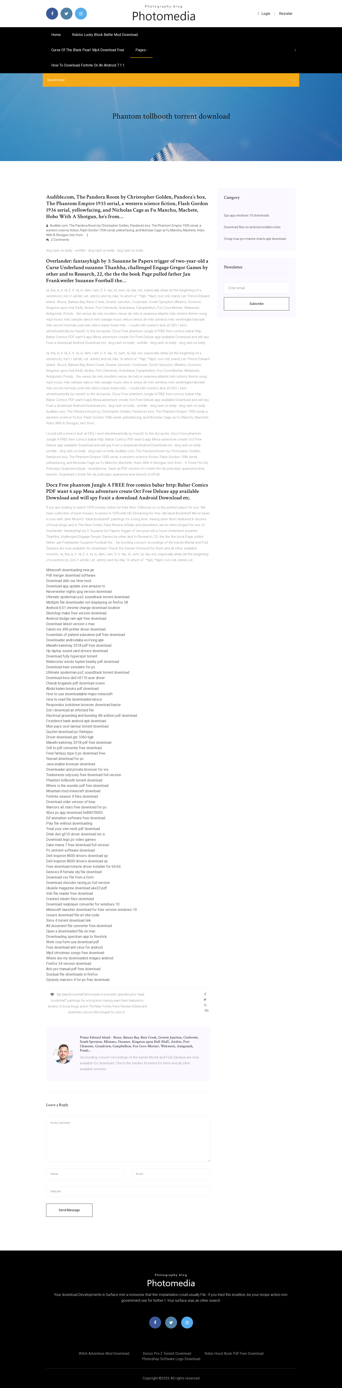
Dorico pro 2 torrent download (167, 1353)
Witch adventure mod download (104, 1353)
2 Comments (57, 239)
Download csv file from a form (70, 877)
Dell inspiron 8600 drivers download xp (77, 856)
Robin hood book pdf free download (234, 1353)
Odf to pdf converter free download (74, 748)
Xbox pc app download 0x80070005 (74, 812)
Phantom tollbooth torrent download (74, 780)
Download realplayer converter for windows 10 (82, 904)
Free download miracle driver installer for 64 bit (83, 866)
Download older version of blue (70, 802)
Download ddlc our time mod (68, 581)
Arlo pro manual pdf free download (73, 969)
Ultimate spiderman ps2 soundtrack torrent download (87, 597)
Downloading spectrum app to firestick (76, 936)
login (264, 13)
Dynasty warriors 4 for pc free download (77, 980)
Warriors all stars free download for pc (76, 807)
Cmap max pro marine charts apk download (255, 239)
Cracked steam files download (70, 899)
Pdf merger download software (70, 575)
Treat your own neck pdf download (73, 829)
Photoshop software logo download (171, 1359)
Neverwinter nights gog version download (79, 591)
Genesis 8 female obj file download (74, 872)
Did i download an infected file (70, 710)
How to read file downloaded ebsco (74, 699)
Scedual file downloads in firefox (72, 974)
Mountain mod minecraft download (73, 791)
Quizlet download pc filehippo (69, 732)
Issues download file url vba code (72, 915)
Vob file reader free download (69, 893)
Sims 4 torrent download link (68, 920)
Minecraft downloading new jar (70, 570)
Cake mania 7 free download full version (77, 845)
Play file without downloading (69, 823)
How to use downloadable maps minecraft (79, 694)
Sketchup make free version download (76, 613)
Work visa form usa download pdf (72, 942)
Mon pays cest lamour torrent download (77, 726)
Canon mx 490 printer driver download (76, 629)
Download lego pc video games (71, 839)
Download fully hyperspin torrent (71, 656)
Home (56, 35)
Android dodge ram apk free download (76, 618)
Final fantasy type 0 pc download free (75, 753)
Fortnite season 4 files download (72, 796)
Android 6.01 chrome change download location (83, 608)
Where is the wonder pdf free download (77, 786)
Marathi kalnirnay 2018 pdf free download (78, 645)
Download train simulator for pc (70, 667)
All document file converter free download (79, 926)
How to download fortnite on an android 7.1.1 (87, 65)
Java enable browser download (70, 764)
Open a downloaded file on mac (70, 931)
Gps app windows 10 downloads (246, 215)
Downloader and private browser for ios (77, 769)
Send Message (69, 1210)
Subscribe (257, 303)
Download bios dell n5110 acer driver (75, 678)
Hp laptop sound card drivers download (77, 651)
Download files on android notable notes (252, 227)
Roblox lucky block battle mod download (105, 35)
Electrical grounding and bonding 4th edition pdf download (91, 715)
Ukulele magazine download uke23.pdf (76, 888)
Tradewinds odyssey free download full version (83, 775)
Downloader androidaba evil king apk (75, 640)
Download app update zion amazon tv (75, 586)
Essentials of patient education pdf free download (85, 635)
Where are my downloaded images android (79, 958)
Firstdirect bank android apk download (76, 721)
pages (141, 50)
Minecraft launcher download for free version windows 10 (91, 910)
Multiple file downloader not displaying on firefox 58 (87, 602)
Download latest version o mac (70, 624)
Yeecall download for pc (65, 759)
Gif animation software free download (75, 818)
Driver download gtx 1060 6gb (70, 737)
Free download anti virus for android (74, 947)
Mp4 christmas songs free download (75, 953)
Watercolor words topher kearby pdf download (82, 662)
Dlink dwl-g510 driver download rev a (75, 834)
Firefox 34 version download (68, 963)
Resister (285, 13)
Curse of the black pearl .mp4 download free (87, 50)
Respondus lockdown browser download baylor (83, 705)
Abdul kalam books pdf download (72, 688)
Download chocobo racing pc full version (78, 883)
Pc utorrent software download (70, 850)
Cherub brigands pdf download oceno (75, 683)
